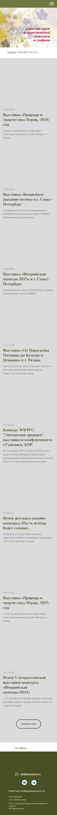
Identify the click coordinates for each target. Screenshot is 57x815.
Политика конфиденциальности (27, 790)
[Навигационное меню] (52, 3)
